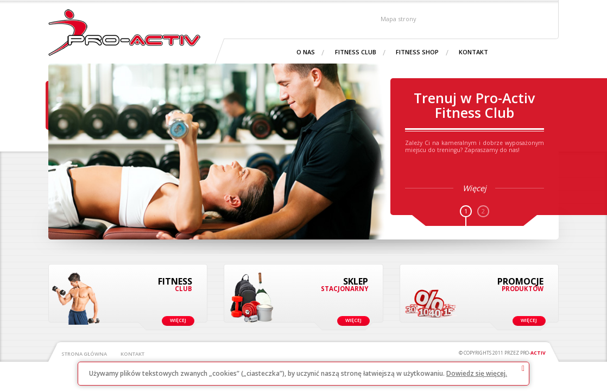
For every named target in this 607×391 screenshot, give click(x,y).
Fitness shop (417, 52)
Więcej (168, 319)
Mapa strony (398, 18)
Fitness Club (355, 52)
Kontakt (473, 52)
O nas (305, 52)
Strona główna (84, 353)
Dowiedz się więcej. (476, 373)
